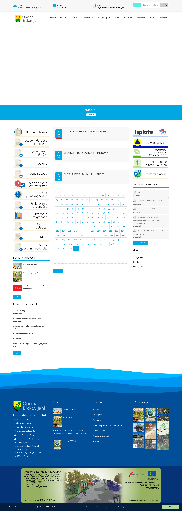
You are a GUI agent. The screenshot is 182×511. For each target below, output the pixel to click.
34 (72, 204)
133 (111, 235)
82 (103, 217)
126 (69, 235)
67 (99, 213)
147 (57, 244)
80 (93, 217)
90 (73, 222)
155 (106, 244)
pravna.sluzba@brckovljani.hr (29, 8)
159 (64, 248)
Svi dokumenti (140, 243)
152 (88, 244)
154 (100, 244)
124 (57, 235)
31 (57, 204)
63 (78, 213)
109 (112, 226)
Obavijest (17, 339)
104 (82, 226)
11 (98, 195)
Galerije (136, 262)
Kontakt (163, 18)
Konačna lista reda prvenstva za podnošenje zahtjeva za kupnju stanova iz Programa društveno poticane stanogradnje (70, 433)
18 (62, 200)
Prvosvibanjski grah (30, 273)
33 (67, 204)
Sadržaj (164, 5)
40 (103, 204)
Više (17, 296)
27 (107, 200)
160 (70, 248)
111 (124, 226)
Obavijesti (128, 18)
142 (93, 240)
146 (118, 240)
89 (68, 222)
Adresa (99, 5)
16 (123, 195)
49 (78, 209)
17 (57, 200)
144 (106, 240)
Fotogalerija (138, 257)
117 (87, 231)
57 (119, 209)
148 (63, 244)
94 (93, 222)
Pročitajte (91, 115)
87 (57, 222)
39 (97, 204)
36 (82, 204)
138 (69, 240)
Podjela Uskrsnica (30, 264)
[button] (113, 507)
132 (105, 235)
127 (75, 235)
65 (88, 213)
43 (118, 204)
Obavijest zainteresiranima (23, 334)
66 (93, 213)
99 (119, 222)
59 (57, 213)
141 (87, 240)
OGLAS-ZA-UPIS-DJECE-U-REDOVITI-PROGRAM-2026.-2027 (149, 233)
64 (83, 213)
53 (99, 209)
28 (112, 200)
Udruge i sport (104, 18)
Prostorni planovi (101, 436)
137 (63, 240)
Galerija (153, 18)
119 (98, 231)
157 (118, 244)
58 (124, 209)
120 (104, 231)
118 (92, 231)
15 (118, 195)
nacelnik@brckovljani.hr (24, 427)
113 (63, 231)
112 (57, 231)
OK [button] (170, 507)
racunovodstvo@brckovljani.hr (27, 431)
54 (104, 209)
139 (75, 240)
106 (94, 226)
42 (113, 204)
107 (100, 226)
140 (81, 240)
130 (93, 235)
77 (77, 217)
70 (114, 213)
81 (98, 217)
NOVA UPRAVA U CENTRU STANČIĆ (84, 174)
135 (123, 235)
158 (57, 248)
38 (92, 204)
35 (77, 204)
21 (77, 200)
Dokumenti (141, 18)
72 (124, 213)
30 (123, 200)
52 (93, 209)
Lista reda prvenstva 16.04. (144, 210)
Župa (117, 18)
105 (88, 226)
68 (104, 213)
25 (97, 200)
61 (68, 213)
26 (102, 200)
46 (62, 209)
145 (112, 240)
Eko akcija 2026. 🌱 (69, 441)
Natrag (58, 271)
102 (69, 226)
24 (92, 200)
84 (113, 217)
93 (88, 222)
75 (67, 217)
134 (117, 235)
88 (62, 222)
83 (108, 217)
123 (122, 231)
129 (87, 235)
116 (81, 231)
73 (57, 217)
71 (119, 213)
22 (82, 200)
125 (63, 235)
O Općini (64, 18)
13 (108, 195)
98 (114, 222)
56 (114, 209)
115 (75, 231)
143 (99, 240)
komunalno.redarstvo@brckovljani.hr (29, 439)
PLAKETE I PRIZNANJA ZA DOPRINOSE (85, 131)
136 (57, 240)
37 (87, 204)
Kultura (75, 18)
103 (75, 226)
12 (103, 195)
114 (69, 231)
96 (104, 222)
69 (109, 213)
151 (82, 244)
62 (73, 213)
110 (118, 226)
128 (81, 235)
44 (123, 204)
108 (106, 226)
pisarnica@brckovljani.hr (25, 423)
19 (67, 200)
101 (63, 226)
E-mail (20, 5)
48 (73, 209)
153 (94, 244)
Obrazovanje (88, 18)
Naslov (137, 5)
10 (93, 195)
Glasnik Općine (100, 431)
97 (109, 222)
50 (83, 209)
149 (70, 244)
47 (68, 209)
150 (76, 244)
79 (87, 217)
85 (118, 217)
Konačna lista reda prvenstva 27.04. (147, 202)
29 (117, 200)
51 (88, 209)
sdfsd (137, 193)
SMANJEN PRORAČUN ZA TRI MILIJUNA (86, 152)
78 (82, 217)
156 (112, 244)
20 (72, 200)
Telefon (60, 5)
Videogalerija (138, 266)
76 (72, 217)
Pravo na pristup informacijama (107, 425)
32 (62, 204)
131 (99, 235)
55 (109, 209)
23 (87, 200)
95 (98, 222)
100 (57, 226)
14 (113, 195)
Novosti (53, 18)
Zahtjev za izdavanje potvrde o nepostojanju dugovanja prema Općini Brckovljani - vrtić (147, 221)
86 (123, 217)
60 (62, 213)
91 (78, 222)
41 (108, 204)
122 (116, 231)
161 (76, 248)
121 (110, 231)
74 (62, 217)
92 (83, 222)
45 (57, 209)
